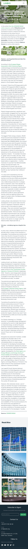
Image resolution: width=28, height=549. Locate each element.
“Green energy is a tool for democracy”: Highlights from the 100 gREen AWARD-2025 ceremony (13, 495)
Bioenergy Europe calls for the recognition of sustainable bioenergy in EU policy (12, 444)
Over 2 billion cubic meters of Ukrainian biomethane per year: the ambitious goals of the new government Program (13, 469)
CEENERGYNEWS (10, 413)
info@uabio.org (5, 529)
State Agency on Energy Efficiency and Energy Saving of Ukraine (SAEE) (13, 352)
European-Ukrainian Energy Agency (13, 288)
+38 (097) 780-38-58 (7, 524)
